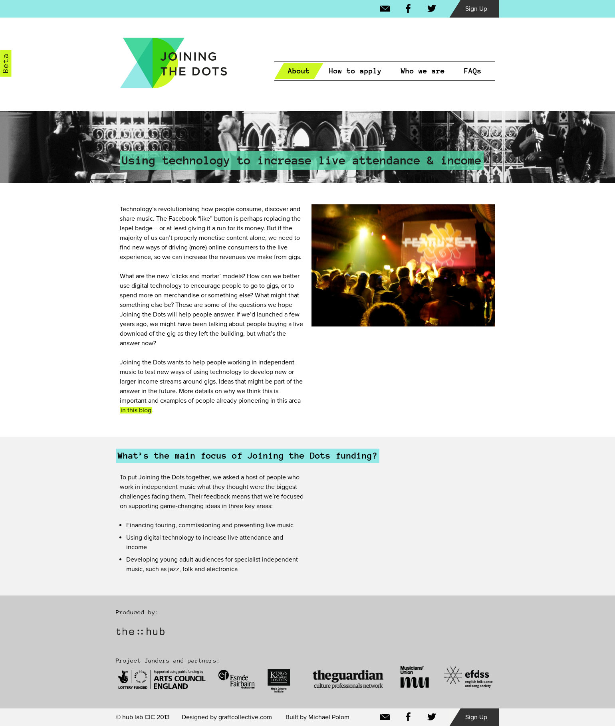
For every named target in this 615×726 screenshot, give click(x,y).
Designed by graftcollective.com (227, 717)
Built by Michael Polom (317, 717)
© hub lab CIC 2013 (143, 717)
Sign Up (476, 9)
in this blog (136, 410)
